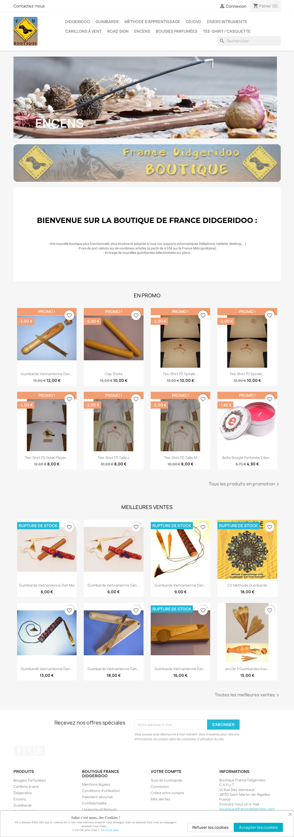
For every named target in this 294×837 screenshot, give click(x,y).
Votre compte (166, 771)
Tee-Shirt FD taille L (114, 457)
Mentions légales (96, 784)
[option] (147, 97)
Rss (40, 751)
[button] (33, 97)
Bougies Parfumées (176, 31)
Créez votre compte (167, 793)
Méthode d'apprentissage (152, 21)
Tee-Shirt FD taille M (180, 457)
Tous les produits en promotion (245, 484)
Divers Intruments (227, 21)
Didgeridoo (77, 21)
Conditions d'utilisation (101, 790)
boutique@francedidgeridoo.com (246, 809)
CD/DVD (193, 21)
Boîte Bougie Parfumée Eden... (247, 457)
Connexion (160, 786)
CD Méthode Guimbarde (247, 585)
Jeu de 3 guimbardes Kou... (247, 669)
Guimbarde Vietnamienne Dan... (47, 374)
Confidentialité (94, 803)
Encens (142, 31)
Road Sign (118, 31)
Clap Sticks (114, 374)
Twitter (29, 751)
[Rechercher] (249, 41)
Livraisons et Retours (99, 809)
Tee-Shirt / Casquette (227, 31)
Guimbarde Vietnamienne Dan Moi (47, 585)
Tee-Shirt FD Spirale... (180, 374)
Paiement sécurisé (97, 797)
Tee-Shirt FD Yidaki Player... (47, 457)
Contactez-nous (29, 6)
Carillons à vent (83, 31)
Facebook (19, 751)
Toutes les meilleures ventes (248, 695)
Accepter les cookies (258, 827)
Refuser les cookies (210, 827)
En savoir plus (110, 830)
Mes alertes (160, 799)
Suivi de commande (166, 780)
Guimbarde (107, 21)
